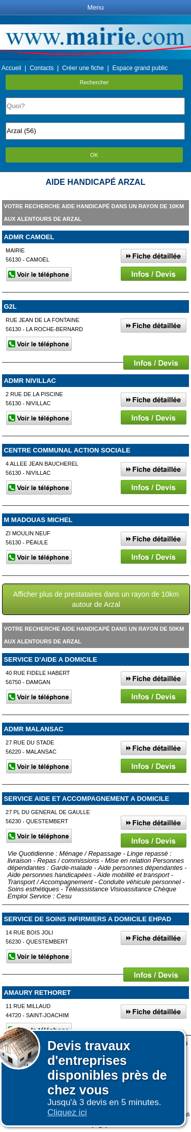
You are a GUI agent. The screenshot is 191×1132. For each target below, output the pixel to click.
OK (94, 155)
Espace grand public (140, 68)
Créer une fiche (83, 68)
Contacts (41, 68)
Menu (95, 7)
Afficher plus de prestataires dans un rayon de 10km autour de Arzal (96, 599)
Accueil (11, 68)
